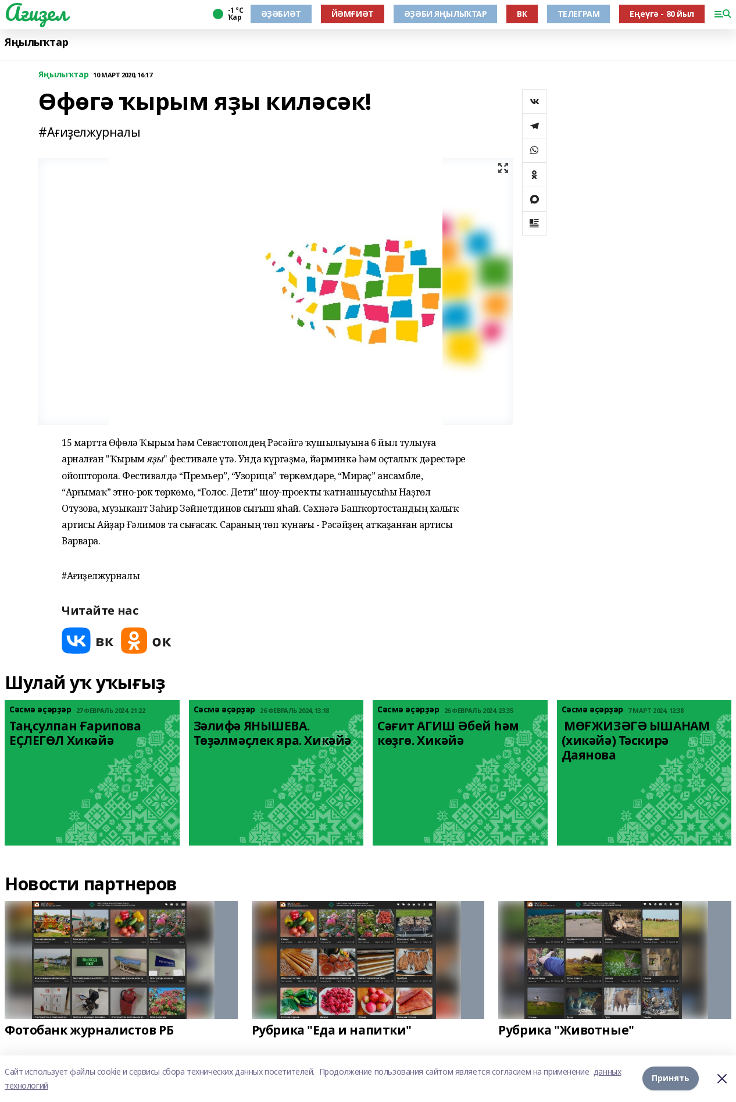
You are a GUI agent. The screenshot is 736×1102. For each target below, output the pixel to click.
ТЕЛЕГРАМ (579, 13)
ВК (522, 13)
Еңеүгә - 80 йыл (662, 13)
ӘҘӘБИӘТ (281, 13)
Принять (670, 1078)
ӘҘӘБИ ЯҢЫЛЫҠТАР (445, 13)
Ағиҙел (36, 12)
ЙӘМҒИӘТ (352, 13)
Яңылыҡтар (36, 42)
